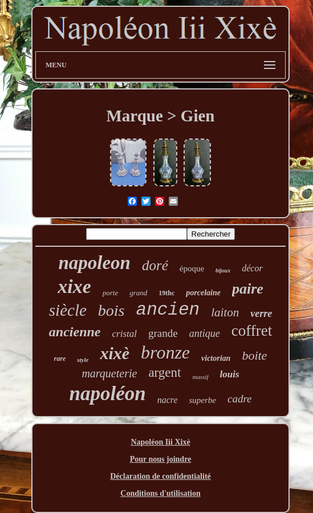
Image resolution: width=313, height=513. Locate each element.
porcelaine (203, 292)
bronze (165, 352)
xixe (74, 286)
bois (111, 310)
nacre (167, 400)
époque (192, 268)
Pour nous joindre (161, 459)
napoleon (94, 263)
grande (163, 333)
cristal (124, 333)
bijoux (223, 270)
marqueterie (109, 373)
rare (60, 359)
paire (247, 288)
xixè (114, 353)
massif (200, 376)
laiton (225, 312)
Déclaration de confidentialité (160, 476)
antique (204, 333)
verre (261, 313)
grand (138, 292)
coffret (251, 330)
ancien (168, 310)
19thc (166, 293)
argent (164, 372)
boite (254, 355)
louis (229, 374)
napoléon (107, 393)
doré (155, 265)
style (82, 359)
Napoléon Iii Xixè (160, 442)
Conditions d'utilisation (160, 493)
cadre (239, 399)
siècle (68, 310)
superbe (202, 400)
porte (110, 292)
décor (252, 268)
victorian (215, 358)
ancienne (75, 331)
